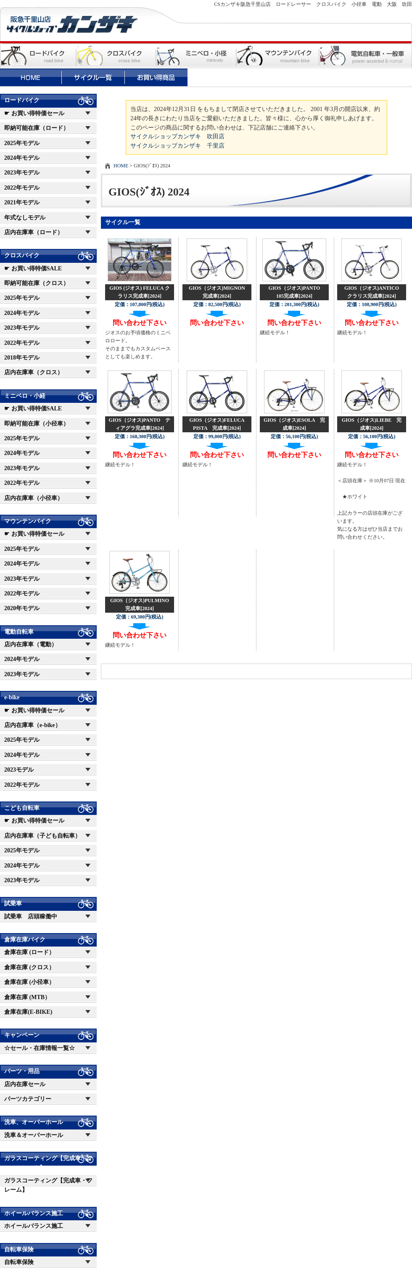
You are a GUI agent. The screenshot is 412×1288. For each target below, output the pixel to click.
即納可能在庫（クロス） (36, 283)
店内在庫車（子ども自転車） (42, 836)
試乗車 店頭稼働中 (30, 916)
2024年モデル (22, 158)
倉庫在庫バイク (24, 939)
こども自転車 (22, 808)
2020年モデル (22, 608)
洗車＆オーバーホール (33, 1135)
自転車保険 (19, 1249)
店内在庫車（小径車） (33, 498)
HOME (121, 166)
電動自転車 (19, 632)
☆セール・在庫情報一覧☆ (39, 1048)
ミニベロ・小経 (24, 396)
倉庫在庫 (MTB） (27, 997)
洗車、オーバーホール (33, 1122)
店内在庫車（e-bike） (32, 725)
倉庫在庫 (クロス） (29, 967)
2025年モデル (22, 143)
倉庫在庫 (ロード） (29, 952)
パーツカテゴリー (27, 1099)
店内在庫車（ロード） (33, 232)
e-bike (12, 697)
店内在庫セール (24, 1084)
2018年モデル (22, 357)
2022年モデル (22, 188)
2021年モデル (22, 202)
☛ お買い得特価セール (34, 113)
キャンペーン (22, 1035)
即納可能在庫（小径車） (36, 424)
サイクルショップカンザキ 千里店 (177, 145)
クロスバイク (22, 255)
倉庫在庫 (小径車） (29, 982)
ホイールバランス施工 (33, 1213)
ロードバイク (22, 100)
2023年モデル (22, 172)
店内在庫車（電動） (30, 644)
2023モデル (19, 770)
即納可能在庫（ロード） (36, 128)
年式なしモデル (24, 217)
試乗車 (13, 903)
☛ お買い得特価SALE (33, 268)
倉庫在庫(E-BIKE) (28, 1012)
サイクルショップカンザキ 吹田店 (177, 136)
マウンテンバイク (27, 521)
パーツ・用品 (22, 1071)
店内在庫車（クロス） (33, 372)
